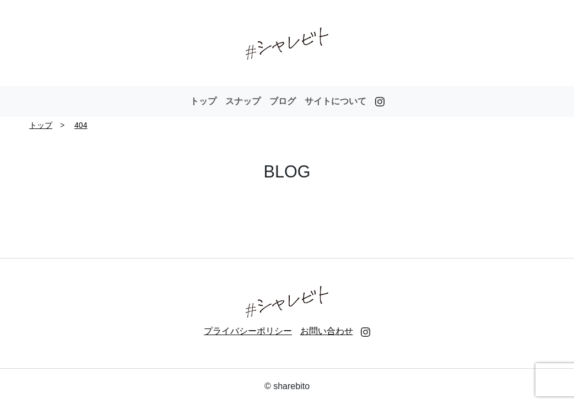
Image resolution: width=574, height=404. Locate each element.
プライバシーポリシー (248, 331)
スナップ (243, 101)
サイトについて (335, 101)
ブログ (282, 101)
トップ (203, 101)
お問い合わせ (326, 331)
